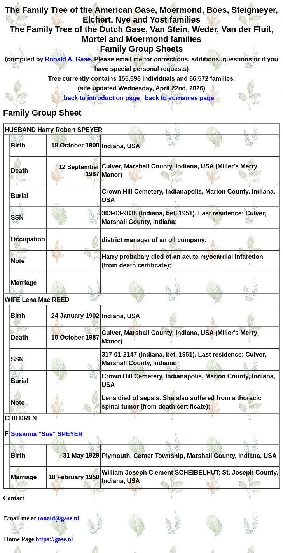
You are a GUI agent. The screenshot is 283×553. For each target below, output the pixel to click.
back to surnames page (179, 98)
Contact (13, 498)
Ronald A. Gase (68, 59)
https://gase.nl (54, 539)
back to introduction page (102, 98)
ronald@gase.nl (58, 518)
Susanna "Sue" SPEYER (47, 434)
